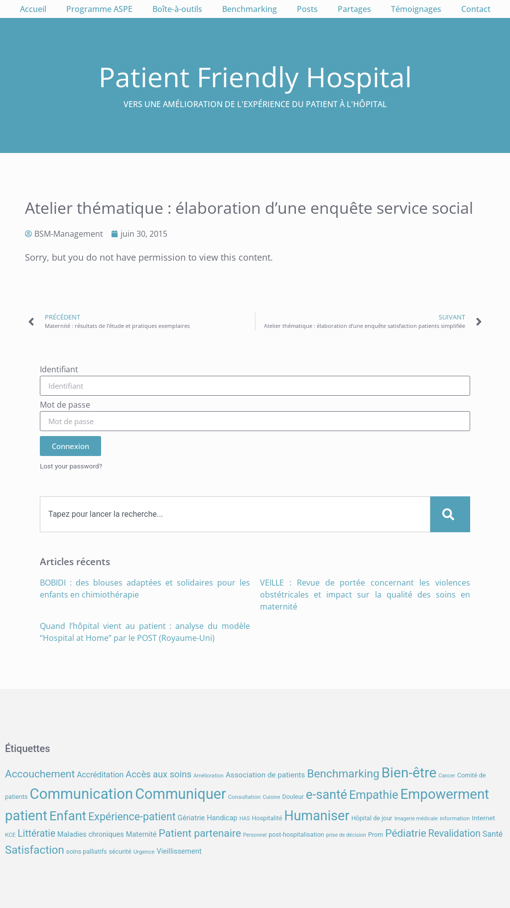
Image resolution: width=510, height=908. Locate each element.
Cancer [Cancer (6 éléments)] (446, 775)
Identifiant (59, 370)
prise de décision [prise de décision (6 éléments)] (346, 835)
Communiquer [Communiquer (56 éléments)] (180, 793)
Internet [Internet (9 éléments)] (483, 818)
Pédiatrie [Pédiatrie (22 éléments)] (405, 833)
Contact (476, 8)
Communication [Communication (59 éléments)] (81, 793)
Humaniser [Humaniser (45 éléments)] (317, 816)
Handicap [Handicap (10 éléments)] (222, 818)
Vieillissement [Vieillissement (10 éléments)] (178, 851)
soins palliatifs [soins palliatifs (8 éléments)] (86, 851)
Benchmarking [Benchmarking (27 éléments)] (343, 773)
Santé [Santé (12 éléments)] (493, 834)
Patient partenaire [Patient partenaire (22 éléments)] (199, 833)
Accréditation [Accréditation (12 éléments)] (100, 774)
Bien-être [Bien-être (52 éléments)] (409, 772)
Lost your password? (71, 466)
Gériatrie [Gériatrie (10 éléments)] (191, 818)
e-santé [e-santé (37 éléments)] (326, 794)
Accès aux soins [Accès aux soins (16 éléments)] (158, 774)
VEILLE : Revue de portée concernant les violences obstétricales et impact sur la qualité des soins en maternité (365, 594)
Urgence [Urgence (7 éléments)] (144, 851)
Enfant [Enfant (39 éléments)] (67, 815)
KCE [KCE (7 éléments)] (10, 834)
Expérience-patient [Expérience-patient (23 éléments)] (131, 816)
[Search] (450, 514)
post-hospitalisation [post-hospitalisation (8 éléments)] (296, 834)
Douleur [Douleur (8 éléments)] (293, 796)
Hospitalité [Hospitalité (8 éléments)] (267, 818)
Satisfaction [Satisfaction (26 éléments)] (34, 849)
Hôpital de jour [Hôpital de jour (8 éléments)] (371, 818)
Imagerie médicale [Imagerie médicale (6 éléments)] (416, 818)
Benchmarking (249, 8)
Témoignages (416, 8)
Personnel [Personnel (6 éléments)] (255, 835)
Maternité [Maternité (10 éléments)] (141, 834)
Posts (307, 8)
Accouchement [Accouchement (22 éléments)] (40, 774)
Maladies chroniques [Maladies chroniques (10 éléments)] (90, 834)
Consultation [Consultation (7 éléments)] (244, 796)
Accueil (33, 8)
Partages (354, 8)
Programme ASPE (99, 8)
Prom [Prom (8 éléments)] (375, 834)
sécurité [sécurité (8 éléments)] (120, 851)
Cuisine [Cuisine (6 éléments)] (271, 797)
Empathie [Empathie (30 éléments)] (373, 795)
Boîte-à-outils (177, 8)
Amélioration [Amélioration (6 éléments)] (208, 775)
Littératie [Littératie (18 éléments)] (36, 833)
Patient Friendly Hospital (255, 76)
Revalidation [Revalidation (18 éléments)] (454, 833)
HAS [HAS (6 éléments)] (245, 818)
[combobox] (235, 514)
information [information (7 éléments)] (455, 818)
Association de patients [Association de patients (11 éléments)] (265, 774)
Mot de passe (65, 405)
